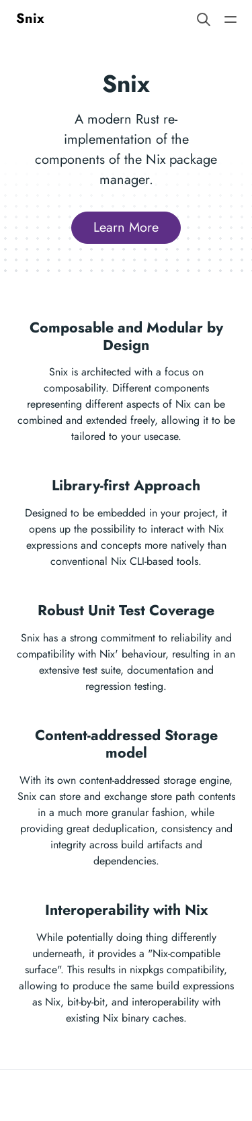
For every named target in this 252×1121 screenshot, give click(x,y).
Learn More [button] (126, 227)
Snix (30, 18)
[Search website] (204, 18)
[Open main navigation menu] (230, 18)
